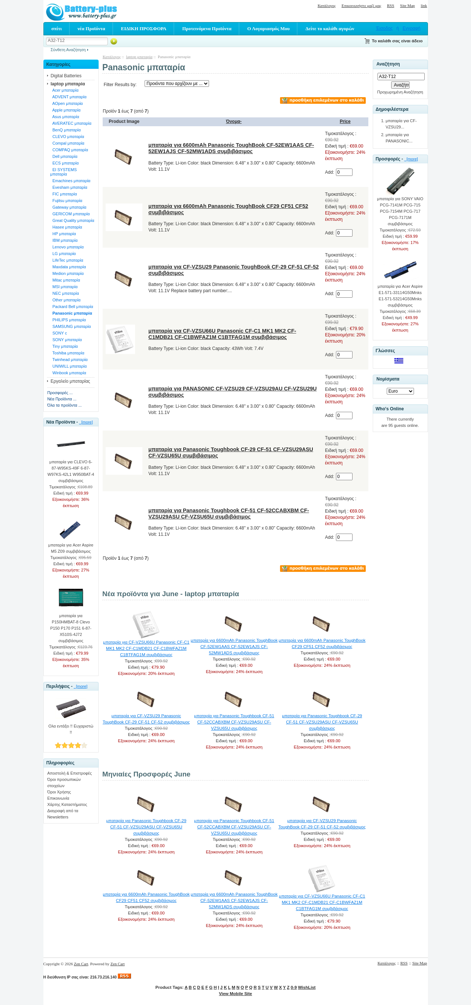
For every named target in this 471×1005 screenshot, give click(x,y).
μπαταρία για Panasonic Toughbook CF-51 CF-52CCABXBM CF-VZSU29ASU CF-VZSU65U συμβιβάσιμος (228, 513)
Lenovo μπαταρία (67, 247)
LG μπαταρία (63, 253)
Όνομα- (234, 121)
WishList (307, 987)
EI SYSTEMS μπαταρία (63, 171)
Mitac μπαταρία (65, 280)
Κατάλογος (327, 5)
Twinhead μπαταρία (69, 359)
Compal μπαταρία (67, 143)
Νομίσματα (387, 379)
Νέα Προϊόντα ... (61, 399)
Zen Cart (81, 964)
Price (345, 121)
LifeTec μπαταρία (66, 260)
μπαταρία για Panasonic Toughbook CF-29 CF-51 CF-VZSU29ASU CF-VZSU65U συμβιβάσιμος (322, 722)
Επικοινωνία (58, 798)
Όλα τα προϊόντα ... (64, 405)
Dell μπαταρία (63, 156)
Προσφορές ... (59, 392)
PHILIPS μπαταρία (68, 320)
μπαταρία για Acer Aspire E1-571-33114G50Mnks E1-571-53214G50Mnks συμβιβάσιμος (400, 293)
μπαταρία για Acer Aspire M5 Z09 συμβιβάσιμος (70, 545)
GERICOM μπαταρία (69, 214)
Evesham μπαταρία (68, 187)
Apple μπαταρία (65, 110)
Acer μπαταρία (64, 90)
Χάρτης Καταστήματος (67, 804)
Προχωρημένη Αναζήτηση (400, 92)
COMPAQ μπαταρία (69, 150)
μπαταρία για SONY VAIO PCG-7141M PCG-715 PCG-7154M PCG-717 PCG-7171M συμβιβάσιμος (400, 209)
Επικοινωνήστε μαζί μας (361, 5)
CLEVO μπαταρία (67, 136)
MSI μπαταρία (63, 286)
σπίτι (57, 28)
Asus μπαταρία (64, 116)
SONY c (58, 333)
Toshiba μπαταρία (67, 353)
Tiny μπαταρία (64, 346)
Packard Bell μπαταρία (71, 306)
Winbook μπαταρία (68, 373)
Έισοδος (384, 28)
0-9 (294, 987)
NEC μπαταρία (64, 293)
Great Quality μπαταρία (72, 220)
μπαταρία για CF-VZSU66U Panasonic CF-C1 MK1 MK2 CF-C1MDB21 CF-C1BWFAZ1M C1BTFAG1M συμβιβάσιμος (222, 334)
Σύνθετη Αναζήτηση (68, 49)
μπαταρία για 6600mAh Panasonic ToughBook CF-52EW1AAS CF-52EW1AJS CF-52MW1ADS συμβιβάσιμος (231, 148)
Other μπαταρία (65, 300)
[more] (86, 422)
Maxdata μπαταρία (68, 267)
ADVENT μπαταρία (68, 97)
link (424, 5)
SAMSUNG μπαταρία (70, 326)
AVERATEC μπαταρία (70, 123)
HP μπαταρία (63, 233)
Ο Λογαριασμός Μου (268, 28)
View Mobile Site (235, 993)
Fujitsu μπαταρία (66, 200)
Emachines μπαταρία (70, 180)
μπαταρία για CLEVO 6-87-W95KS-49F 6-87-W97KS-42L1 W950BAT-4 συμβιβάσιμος (70, 469)
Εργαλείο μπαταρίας (70, 381)
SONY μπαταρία (66, 339)
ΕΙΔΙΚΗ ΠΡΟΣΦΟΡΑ (143, 28)
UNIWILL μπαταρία (68, 366)
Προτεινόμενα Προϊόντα (206, 28)
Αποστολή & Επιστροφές (69, 773)
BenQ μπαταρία (65, 130)
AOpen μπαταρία (66, 103)
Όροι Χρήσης (59, 792)
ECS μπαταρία (64, 163)
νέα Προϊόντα (91, 28)
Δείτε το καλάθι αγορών (329, 28)
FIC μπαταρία (63, 194)
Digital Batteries (65, 75)
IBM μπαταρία (63, 240)
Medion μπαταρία (67, 273)
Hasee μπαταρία (66, 227)
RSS (390, 5)
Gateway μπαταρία (68, 207)
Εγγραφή (411, 28)
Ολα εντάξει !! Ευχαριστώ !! (70, 727)
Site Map (407, 5)
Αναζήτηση (388, 64)
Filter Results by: (120, 84)
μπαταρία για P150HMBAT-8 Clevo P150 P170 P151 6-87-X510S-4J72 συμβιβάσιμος (71, 626)
